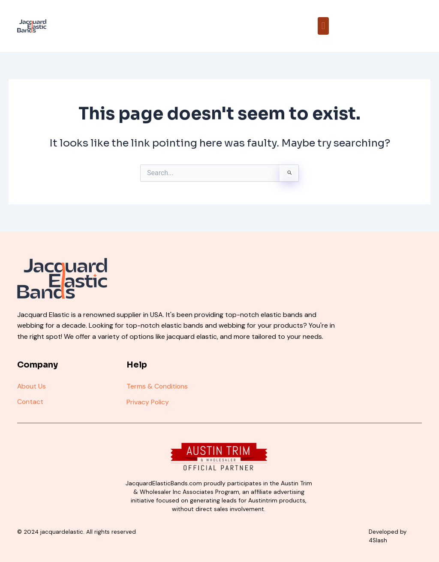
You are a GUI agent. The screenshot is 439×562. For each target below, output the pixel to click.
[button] (323, 26)
